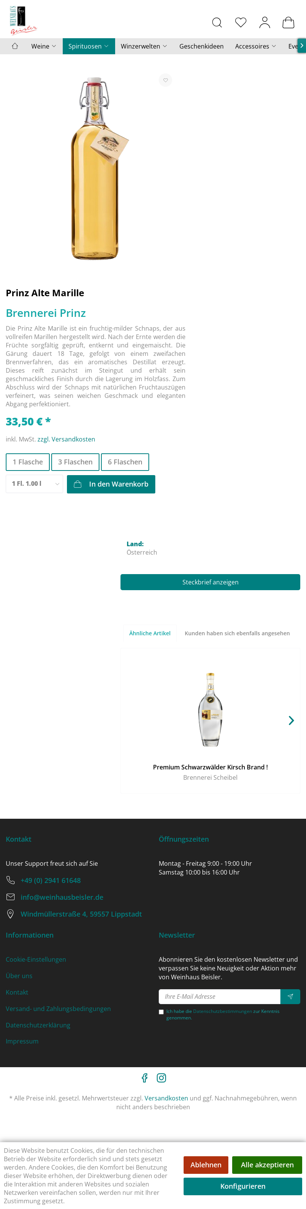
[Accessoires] (256, 46)
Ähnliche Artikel (150, 633)
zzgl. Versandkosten (66, 439)
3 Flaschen (75, 461)
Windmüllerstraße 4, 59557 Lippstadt (81, 914)
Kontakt (17, 992)
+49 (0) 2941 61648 (51, 880)
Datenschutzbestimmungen (222, 1011)
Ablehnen (205, 1164)
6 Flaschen (125, 461)
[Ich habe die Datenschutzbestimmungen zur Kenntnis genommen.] (161, 1011)
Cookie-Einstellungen (36, 959)
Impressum (22, 1041)
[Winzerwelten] (144, 46)
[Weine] (44, 46)
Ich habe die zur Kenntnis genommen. (223, 1014)
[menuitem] (217, 22)
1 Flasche (28, 461)
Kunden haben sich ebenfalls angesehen (237, 633)
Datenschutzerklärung (38, 1025)
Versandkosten (166, 1098)
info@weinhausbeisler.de (62, 897)
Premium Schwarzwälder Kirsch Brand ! (210, 767)
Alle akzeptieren (267, 1164)
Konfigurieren (242, 1186)
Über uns (19, 976)
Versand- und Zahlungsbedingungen (58, 1009)
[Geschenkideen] (202, 46)
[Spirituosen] (89, 46)
